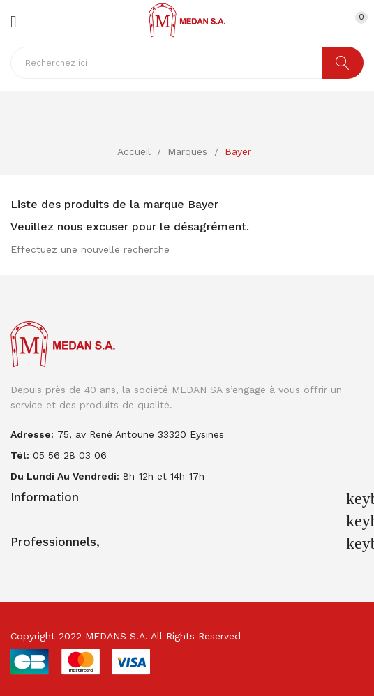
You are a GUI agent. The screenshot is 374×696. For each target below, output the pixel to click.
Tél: (19, 455)
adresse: (32, 434)
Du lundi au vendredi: (64, 476)
